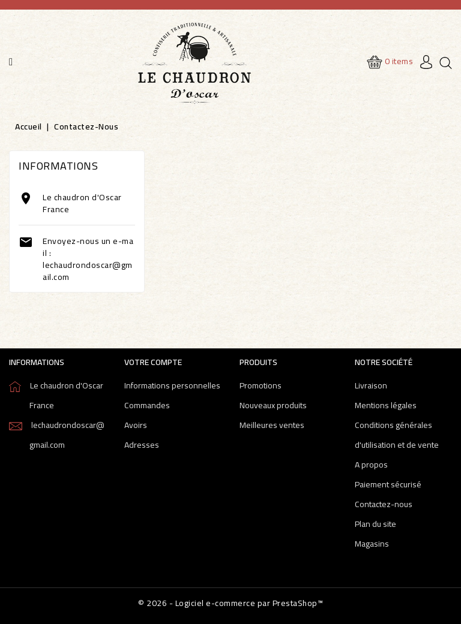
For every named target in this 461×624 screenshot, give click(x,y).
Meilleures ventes (272, 425)
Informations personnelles (172, 385)
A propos (371, 464)
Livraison (371, 385)
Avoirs (135, 425)
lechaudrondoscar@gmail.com (88, 271)
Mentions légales (386, 405)
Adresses (141, 445)
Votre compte (153, 362)
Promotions (261, 385)
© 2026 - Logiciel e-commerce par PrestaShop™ (230, 603)
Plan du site (375, 524)
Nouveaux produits (273, 405)
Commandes (147, 405)
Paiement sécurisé (388, 484)
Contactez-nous (383, 504)
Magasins (372, 543)
